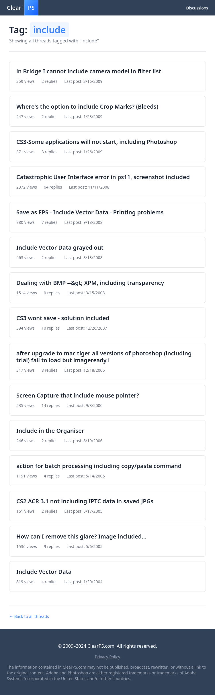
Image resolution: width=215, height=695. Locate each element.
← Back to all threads (29, 616)
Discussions (197, 8)
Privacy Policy (107, 656)
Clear (22, 7)
